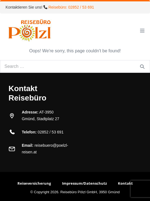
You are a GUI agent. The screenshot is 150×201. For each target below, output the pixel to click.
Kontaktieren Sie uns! (50, 7)
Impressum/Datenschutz (84, 183)
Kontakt (125, 183)
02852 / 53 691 (50, 132)
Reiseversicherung (34, 183)
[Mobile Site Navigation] (142, 30)
